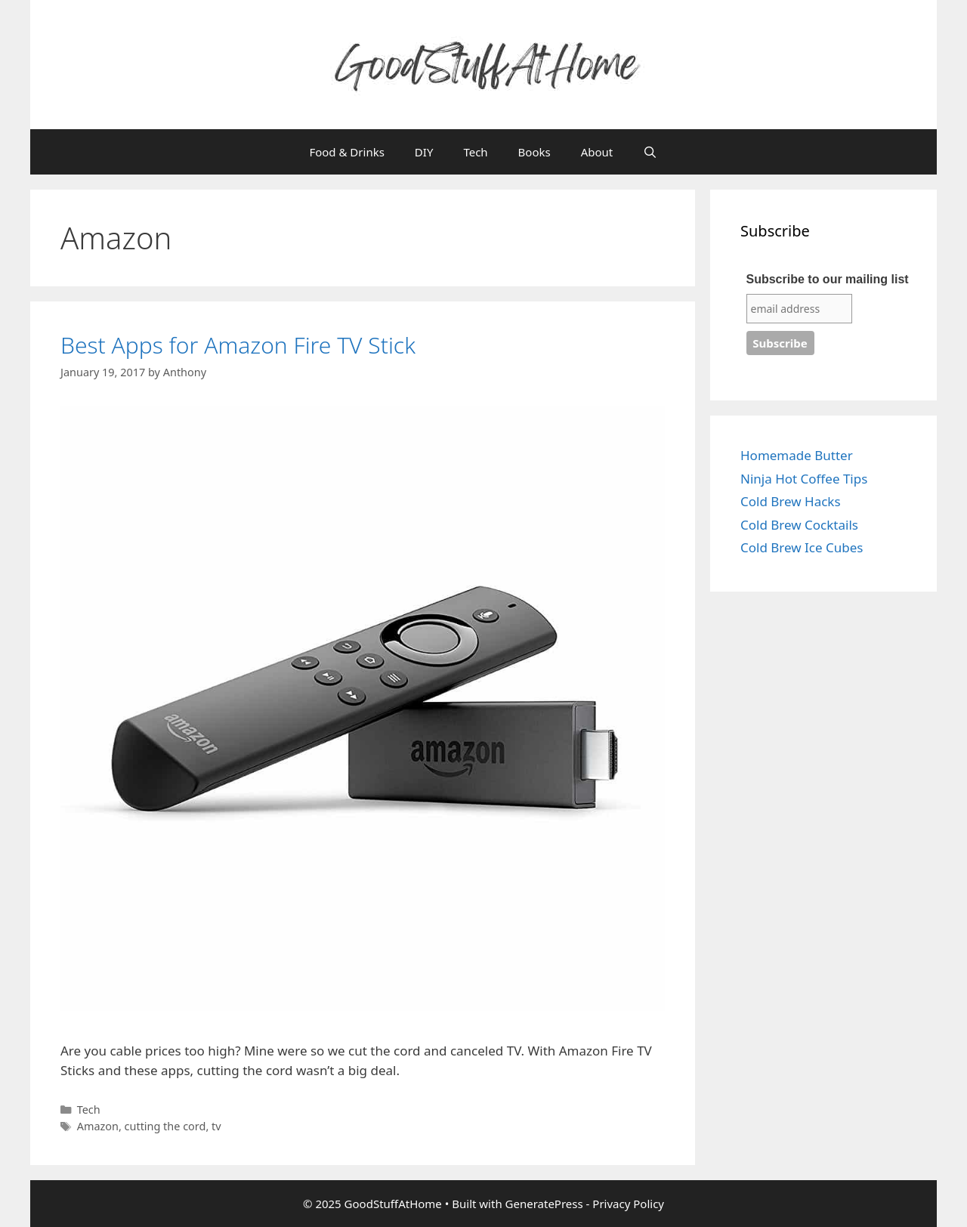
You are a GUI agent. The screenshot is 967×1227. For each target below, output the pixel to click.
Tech (475, 151)
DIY (424, 151)
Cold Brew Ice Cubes (801, 547)
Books (534, 151)
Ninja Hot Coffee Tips (803, 478)
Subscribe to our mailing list (827, 279)
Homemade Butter (796, 455)
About (597, 151)
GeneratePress (544, 1203)
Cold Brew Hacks (790, 501)
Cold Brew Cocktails (799, 524)
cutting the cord (165, 1126)
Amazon (98, 1126)
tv (216, 1126)
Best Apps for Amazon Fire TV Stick (238, 344)
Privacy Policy (628, 1203)
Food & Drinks (346, 151)
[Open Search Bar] (650, 152)
